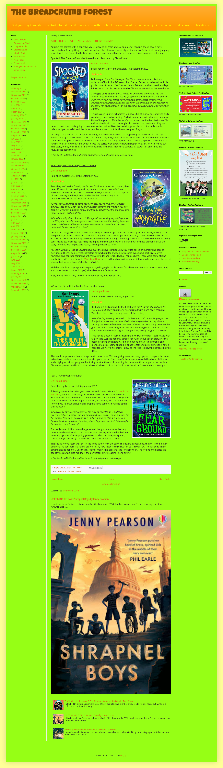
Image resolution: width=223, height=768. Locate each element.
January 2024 (17, 118)
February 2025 (17, 88)
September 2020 (18, 249)
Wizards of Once (92, 259)
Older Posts (164, 479)
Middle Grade (64, 471)
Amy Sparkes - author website (195, 251)
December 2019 (18, 280)
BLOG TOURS (20, 39)
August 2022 (17, 175)
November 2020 (18, 243)
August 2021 (17, 216)
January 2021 (17, 236)
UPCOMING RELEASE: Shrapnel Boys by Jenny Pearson (80, 499)
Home (111, 479)
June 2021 (15, 219)
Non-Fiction (19, 60)
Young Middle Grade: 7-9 (25, 66)
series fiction (19, 70)
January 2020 (17, 276)
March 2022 (16, 192)
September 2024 (18, 101)
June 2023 (15, 142)
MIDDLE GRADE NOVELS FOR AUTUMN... (83, 41)
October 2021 (17, 209)
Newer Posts (57, 479)
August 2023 (17, 135)
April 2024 (15, 108)
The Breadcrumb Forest (61, 13)
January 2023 (17, 159)
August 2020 (17, 253)
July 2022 (15, 179)
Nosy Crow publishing (192, 258)
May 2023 (15, 145)
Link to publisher (100, 63)
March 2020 (16, 270)
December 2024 (18, 91)
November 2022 (18, 165)
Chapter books (20, 46)
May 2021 (15, 222)
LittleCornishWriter (190, 299)
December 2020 (18, 239)
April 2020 (15, 266)
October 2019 (17, 286)
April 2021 (15, 226)
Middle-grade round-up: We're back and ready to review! (90, 729)
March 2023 (16, 152)
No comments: (79, 467)
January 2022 (17, 199)
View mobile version (111, 484)
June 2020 (15, 259)
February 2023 (17, 155)
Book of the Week (22, 43)
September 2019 (18, 290)
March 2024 (16, 111)
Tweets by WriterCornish (190, 359)
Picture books (20, 63)
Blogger (123, 755)
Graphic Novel (20, 49)
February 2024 (17, 115)
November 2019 (18, 283)
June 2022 (15, 182)
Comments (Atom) (71, 490)
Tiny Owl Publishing (190, 261)
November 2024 (18, 95)
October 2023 (17, 128)
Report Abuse (18, 77)
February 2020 (17, 273)
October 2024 (17, 98)
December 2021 (18, 202)
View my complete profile (190, 348)
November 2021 (18, 206)
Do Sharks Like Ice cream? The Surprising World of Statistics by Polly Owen (99, 701)
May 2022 (15, 186)
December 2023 (18, 122)
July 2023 (15, 138)
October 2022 (17, 169)
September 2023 (18, 132)
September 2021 (18, 212)
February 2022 (17, 196)
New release (76, 471)
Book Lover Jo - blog (191, 255)
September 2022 (18, 172)
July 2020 (15, 256)
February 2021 (17, 233)
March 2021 (16, 229)
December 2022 (18, 162)
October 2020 (17, 246)
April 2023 (15, 148)
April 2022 (15, 189)
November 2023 (18, 125)
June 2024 (15, 105)
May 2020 (15, 263)
